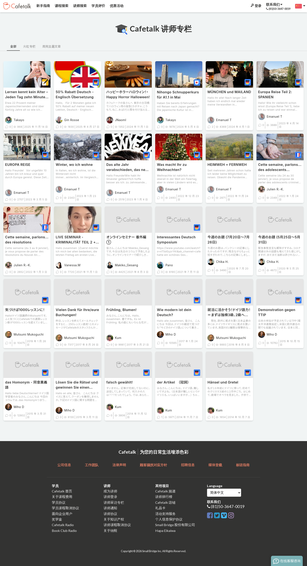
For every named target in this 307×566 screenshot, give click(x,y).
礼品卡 (160, 508)
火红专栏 (29, 46)
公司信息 (64, 465)
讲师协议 (110, 514)
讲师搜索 (79, 6)
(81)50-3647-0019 (228, 506)
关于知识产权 (114, 519)
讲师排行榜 (163, 497)
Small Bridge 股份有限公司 (175, 525)
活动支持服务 (165, 514)
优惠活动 (116, 6)
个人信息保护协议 (168, 519)
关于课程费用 (62, 497)
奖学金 (57, 519)
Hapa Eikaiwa (165, 530)
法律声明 (119, 465)
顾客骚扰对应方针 (153, 465)
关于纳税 (110, 530)
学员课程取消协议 (65, 508)
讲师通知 (110, 508)
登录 (255, 6)
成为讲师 (110, 491)
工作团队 (91, 465)
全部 (13, 46)
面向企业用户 (62, 514)
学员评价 (98, 6)
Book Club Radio (64, 530)
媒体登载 (215, 465)
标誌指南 (243, 465)
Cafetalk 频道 (165, 491)
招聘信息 (188, 465)
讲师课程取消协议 (117, 525)
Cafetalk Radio (63, 525)
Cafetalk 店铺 (165, 502)
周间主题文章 (51, 46)
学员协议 (58, 502)
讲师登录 (110, 497)
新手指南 (43, 6)
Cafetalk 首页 (62, 491)
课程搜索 (61, 6)
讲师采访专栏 (114, 502)
